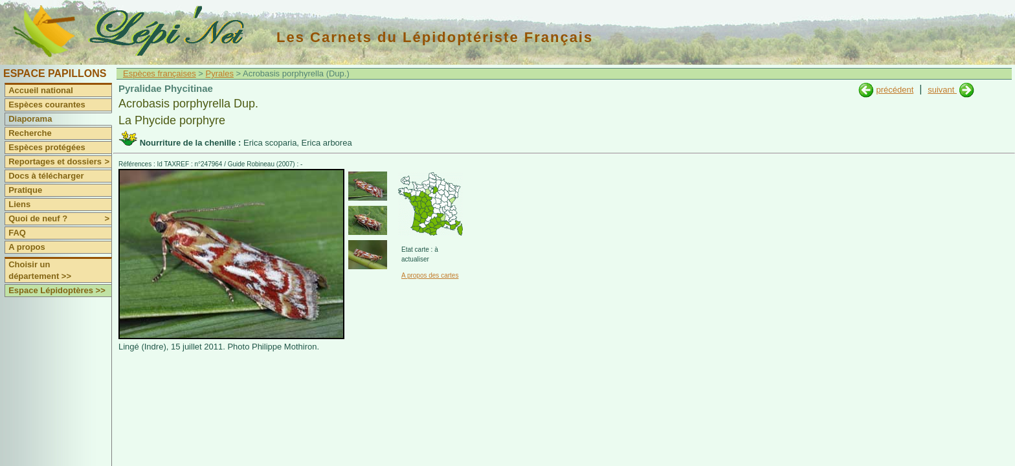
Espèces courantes (46, 104)
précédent (894, 89)
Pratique (25, 190)
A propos (26, 247)
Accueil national (40, 90)
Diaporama (30, 119)
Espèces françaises (159, 73)
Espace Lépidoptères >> (57, 290)
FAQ (17, 233)
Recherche (29, 133)
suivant (942, 89)
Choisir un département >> (39, 270)
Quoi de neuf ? (59, 219)
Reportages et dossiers (59, 162)
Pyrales (220, 73)
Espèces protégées (46, 147)
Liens (19, 204)
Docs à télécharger (46, 176)
